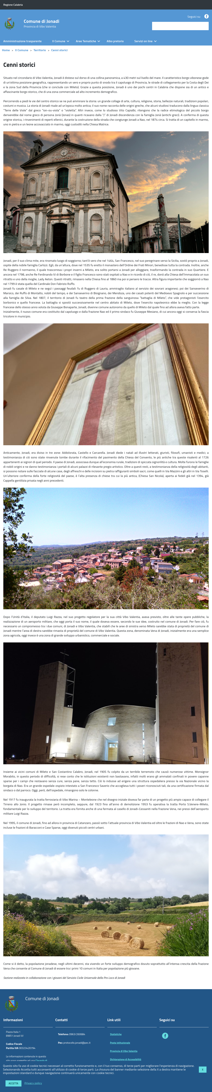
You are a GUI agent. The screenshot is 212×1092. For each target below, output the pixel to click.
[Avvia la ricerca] (204, 26)
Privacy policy (33, 1083)
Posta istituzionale (120, 1043)
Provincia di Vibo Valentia (123, 1051)
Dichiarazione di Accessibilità (125, 1059)
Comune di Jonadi (41, 23)
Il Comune (58, 41)
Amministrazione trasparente (22, 41)
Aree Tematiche (86, 41)
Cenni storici (59, 50)
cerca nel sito (161, 26)
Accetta (13, 1083)
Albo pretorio (115, 41)
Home (6, 50)
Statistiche (116, 1034)
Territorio (40, 50)
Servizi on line (143, 41)
